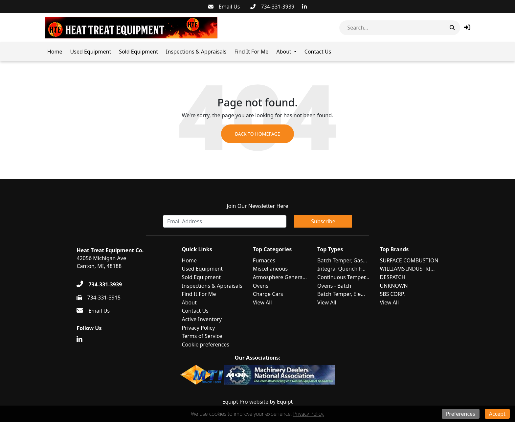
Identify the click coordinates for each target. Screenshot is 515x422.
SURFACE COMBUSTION (409, 260)
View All (262, 302)
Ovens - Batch (334, 285)
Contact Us (317, 51)
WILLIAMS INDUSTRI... (407, 268)
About (283, 51)
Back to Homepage (257, 134)
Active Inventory (202, 319)
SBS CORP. (392, 294)
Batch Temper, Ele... (341, 294)
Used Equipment (90, 51)
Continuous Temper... (343, 277)
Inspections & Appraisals (196, 51)
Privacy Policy (198, 327)
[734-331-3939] (272, 6)
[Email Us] (224, 6)
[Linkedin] (304, 6)
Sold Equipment (138, 51)
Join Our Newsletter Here (257, 206)
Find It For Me (251, 51)
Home (54, 51)
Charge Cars (268, 294)
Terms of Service (202, 336)
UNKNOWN (394, 285)
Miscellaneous (270, 268)
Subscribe (323, 221)
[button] (467, 27)
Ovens (260, 285)
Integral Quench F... (341, 268)
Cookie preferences (205, 344)
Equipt (285, 401)
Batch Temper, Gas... (342, 260)
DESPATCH (392, 277)
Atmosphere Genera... (280, 277)
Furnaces (264, 260)
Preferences (460, 413)
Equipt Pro (235, 401)
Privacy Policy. (308, 413)
